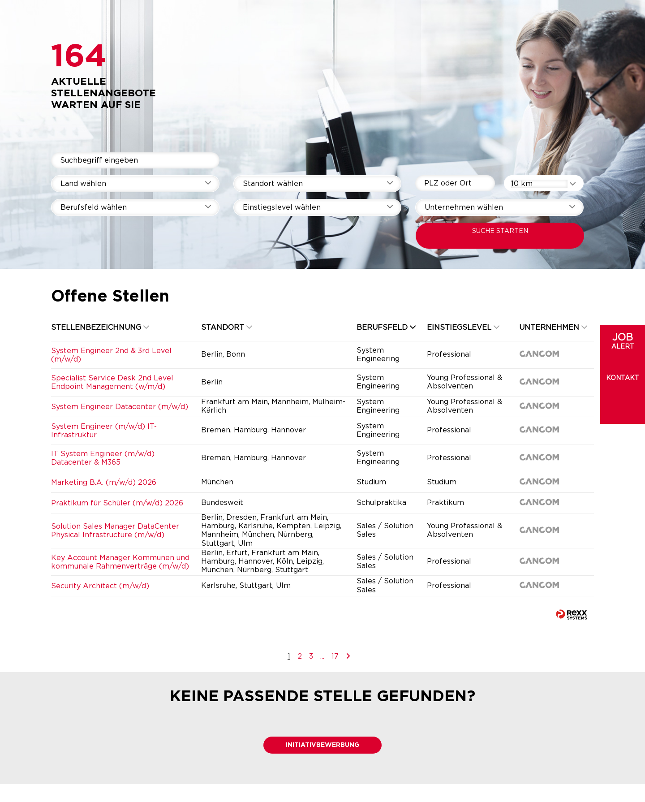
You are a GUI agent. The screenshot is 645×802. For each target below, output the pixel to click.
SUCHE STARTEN (500, 231)
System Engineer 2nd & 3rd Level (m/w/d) (111, 355)
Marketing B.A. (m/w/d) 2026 (103, 482)
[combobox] (544, 183)
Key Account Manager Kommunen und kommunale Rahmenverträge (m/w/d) (120, 562)
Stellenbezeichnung (100, 327)
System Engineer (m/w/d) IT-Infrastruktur (104, 431)
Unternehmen (553, 327)
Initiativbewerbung (322, 745)
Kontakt (622, 378)
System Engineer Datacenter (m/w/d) (119, 406)
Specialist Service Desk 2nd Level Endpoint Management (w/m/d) (112, 382)
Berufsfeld (386, 327)
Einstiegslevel (463, 327)
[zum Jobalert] (622, 349)
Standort (226, 327)
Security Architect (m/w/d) (100, 586)
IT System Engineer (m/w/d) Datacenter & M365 (103, 458)
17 (335, 656)
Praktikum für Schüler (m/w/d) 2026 (117, 503)
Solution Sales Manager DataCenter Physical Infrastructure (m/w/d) (115, 531)
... (322, 656)
